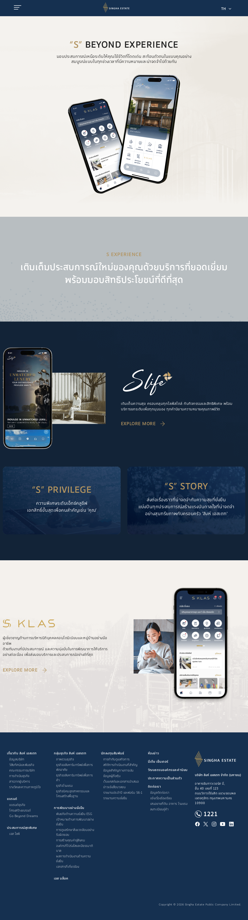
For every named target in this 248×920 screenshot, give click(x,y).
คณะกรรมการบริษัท (22, 770)
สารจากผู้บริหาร (19, 781)
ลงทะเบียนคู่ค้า (159, 809)
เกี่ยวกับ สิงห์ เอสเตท (22, 753)
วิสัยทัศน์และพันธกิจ (21, 764)
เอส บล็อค (61, 878)
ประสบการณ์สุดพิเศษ (22, 827)
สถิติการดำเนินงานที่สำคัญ (120, 764)
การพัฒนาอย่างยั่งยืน (69, 807)
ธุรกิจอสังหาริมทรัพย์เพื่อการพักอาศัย (74, 767)
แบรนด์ (12, 798)
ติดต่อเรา (154, 786)
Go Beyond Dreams (23, 816)
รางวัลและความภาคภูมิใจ (25, 787)
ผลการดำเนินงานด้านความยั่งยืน (73, 859)
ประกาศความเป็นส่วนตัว (165, 778)
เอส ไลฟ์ (14, 833)
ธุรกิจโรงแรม (64, 785)
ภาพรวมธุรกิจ (65, 759)
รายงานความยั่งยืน (115, 798)
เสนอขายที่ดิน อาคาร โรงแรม (169, 803)
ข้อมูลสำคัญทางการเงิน (118, 770)
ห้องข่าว (153, 753)
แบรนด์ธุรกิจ (17, 804)
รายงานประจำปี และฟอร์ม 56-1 (122, 792)
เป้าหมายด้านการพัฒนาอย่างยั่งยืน (75, 822)
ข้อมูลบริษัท (16, 759)
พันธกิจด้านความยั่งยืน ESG (74, 814)
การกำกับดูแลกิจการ (116, 759)
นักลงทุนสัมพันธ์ (112, 753)
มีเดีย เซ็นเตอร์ (158, 761)
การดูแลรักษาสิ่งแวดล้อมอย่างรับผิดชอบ (75, 832)
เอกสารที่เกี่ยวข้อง (67, 866)
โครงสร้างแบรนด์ (20, 810)
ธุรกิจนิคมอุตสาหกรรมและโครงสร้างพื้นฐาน (73, 794)
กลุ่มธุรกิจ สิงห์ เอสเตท (70, 753)
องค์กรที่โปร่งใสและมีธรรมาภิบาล (74, 848)
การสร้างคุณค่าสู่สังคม (70, 840)
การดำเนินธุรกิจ (19, 776)
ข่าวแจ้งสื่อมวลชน (114, 787)
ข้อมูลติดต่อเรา (159, 792)
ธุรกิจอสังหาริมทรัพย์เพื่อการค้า (74, 778)
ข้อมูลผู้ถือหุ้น (112, 776)
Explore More (138, 423)
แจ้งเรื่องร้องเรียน (161, 798)
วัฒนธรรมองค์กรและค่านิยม (168, 770)
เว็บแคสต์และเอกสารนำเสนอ (121, 781)
